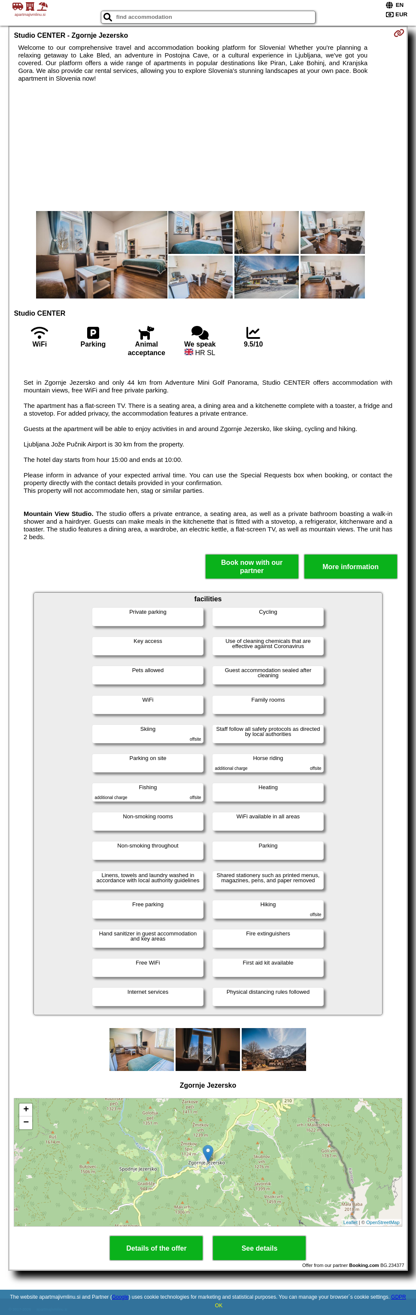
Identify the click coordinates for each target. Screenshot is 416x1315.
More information (350, 566)
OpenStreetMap (383, 1222)
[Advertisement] (208, 147)
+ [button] (26, 1110)
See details (260, 1248)
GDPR (398, 1297)
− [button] (26, 1122)
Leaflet (350, 1222)
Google (120, 1297)
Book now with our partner (251, 566)
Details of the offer (156, 1248)
